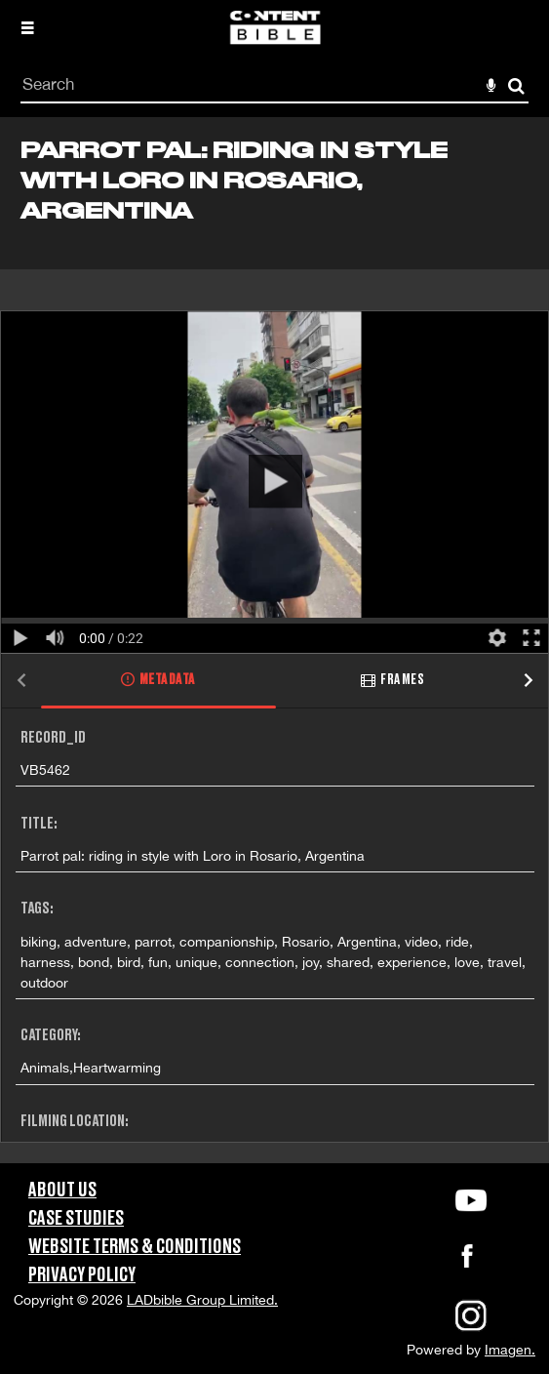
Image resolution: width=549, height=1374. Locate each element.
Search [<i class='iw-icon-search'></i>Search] (516, 85)
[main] (274, 640)
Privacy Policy (82, 1275)
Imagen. (510, 1349)
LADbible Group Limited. (202, 1300)
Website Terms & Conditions (134, 1247)
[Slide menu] (27, 27)
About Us (62, 1190)
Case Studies (76, 1219)
